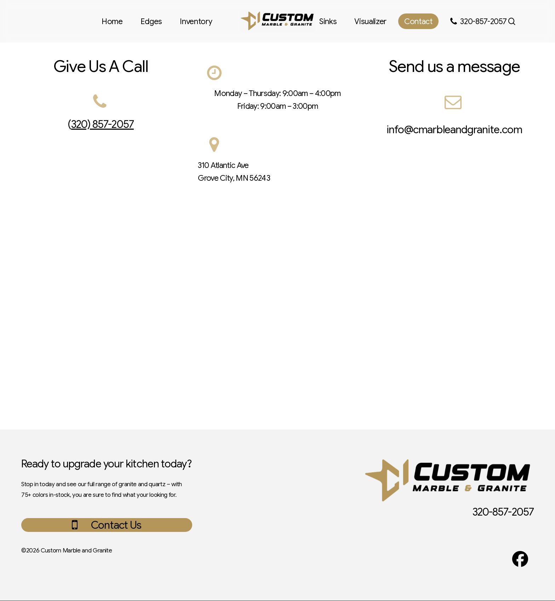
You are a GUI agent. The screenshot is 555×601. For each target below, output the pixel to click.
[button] (116, 525)
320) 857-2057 (102, 124)
